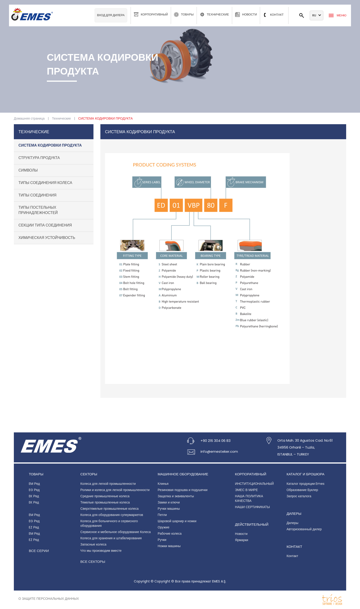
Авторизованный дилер (304, 529)
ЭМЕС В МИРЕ (246, 490)
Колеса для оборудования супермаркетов (111, 515)
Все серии (39, 550)
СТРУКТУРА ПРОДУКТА (39, 157)
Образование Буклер (302, 490)
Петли (162, 515)
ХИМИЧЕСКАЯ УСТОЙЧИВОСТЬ (46, 237)
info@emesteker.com (219, 451)
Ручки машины (169, 508)
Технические (61, 118)
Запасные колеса (93, 544)
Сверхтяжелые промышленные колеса (109, 508)
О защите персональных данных (48, 598)
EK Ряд (34, 496)
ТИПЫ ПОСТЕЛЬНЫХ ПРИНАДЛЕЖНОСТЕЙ (38, 210)
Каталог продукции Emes (306, 483)
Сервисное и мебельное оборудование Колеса (115, 532)
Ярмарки (241, 540)
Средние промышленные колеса (104, 496)
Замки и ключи (169, 502)
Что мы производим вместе (101, 550)
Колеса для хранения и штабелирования (111, 538)
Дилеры (292, 523)
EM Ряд (34, 483)
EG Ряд (34, 490)
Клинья (163, 483)
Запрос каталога (299, 496)
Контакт (292, 556)
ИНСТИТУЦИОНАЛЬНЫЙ (254, 483)
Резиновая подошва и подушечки (182, 490)
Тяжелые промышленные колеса (105, 502)
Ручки (162, 539)
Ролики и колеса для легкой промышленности (115, 490)
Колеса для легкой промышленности (108, 483)
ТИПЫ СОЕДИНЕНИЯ (37, 195)
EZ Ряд (34, 527)
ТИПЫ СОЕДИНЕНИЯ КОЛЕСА (45, 182)
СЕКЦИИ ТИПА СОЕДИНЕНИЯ (45, 225)
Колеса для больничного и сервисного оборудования (109, 523)
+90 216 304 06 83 (216, 440)
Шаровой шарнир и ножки (177, 521)
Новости (241, 533)
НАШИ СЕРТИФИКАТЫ (252, 507)
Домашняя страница (29, 118)
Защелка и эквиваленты (176, 496)
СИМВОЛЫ (28, 170)
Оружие (163, 527)
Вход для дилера (111, 15)
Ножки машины (169, 546)
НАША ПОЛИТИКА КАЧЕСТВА (249, 498)
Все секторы (92, 561)
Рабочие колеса (170, 533)
